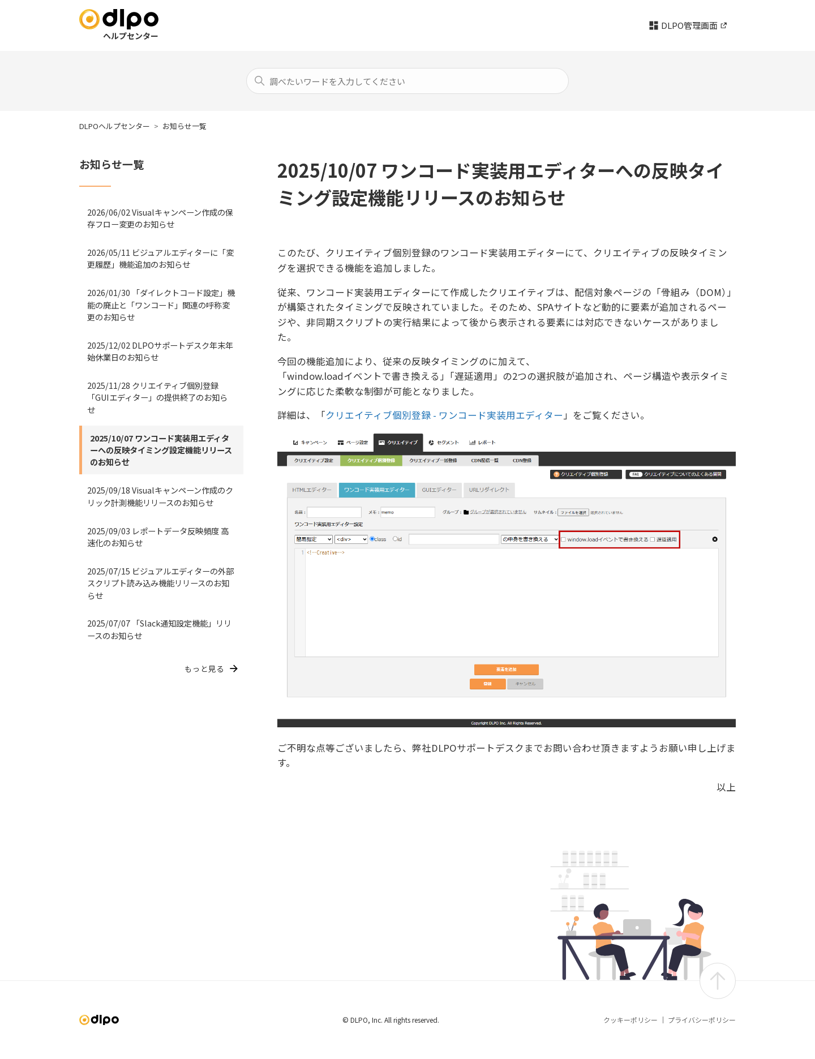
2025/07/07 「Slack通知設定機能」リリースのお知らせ (159, 629)
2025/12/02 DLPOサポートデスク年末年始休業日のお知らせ (160, 351)
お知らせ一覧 (184, 126)
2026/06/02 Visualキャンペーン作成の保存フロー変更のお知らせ (160, 218)
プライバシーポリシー (702, 1019)
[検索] (407, 81)
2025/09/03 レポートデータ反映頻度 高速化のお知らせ (158, 536)
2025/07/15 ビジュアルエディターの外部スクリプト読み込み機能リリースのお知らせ (160, 583)
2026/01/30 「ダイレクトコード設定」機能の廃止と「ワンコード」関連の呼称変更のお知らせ (161, 304)
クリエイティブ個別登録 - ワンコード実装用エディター (444, 415)
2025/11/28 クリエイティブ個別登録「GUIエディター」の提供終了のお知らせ (157, 397)
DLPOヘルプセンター (114, 126)
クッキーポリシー (630, 1019)
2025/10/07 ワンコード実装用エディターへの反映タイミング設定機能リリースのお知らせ (161, 450)
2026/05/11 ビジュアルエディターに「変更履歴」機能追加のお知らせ (160, 258)
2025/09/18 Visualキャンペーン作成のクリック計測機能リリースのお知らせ (160, 496)
